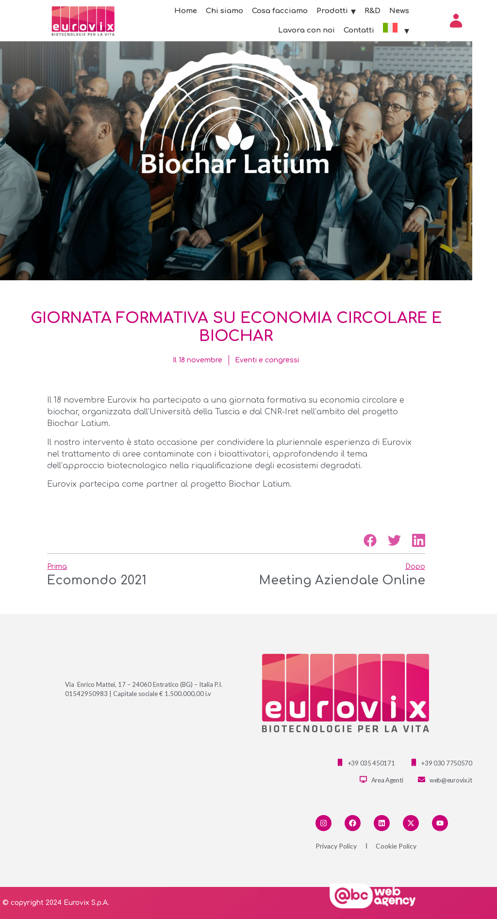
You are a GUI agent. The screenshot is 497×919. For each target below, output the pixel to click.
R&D (372, 11)
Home (185, 11)
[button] (370, 540)
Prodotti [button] (336, 11)
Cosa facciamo (280, 11)
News (399, 11)
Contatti (359, 30)
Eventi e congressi (267, 360)
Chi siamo (224, 11)
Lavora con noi (306, 30)
